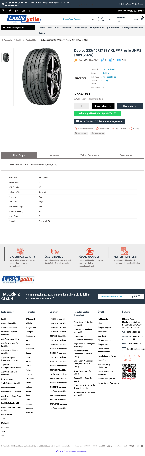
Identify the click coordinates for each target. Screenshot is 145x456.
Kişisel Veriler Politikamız (108, 383)
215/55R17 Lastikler (58, 357)
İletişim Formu (104, 344)
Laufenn (29, 404)
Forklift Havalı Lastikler (11, 391)
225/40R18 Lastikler (58, 378)
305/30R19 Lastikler (58, 399)
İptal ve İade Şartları (106, 378)
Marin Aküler (6, 414)
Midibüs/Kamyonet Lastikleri (9, 333)
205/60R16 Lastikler (58, 348)
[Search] (78, 19)
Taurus (28, 365)
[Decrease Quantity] (76, 106)
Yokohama (30, 348)
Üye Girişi (102, 336)
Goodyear (30, 331)
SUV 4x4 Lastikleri (9, 327)
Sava (28, 399)
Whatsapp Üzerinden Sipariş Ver (97, 113)
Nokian (28, 391)
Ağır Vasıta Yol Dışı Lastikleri (9, 373)
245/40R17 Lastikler (58, 374)
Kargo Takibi (103, 360)
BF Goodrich (30, 319)
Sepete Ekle (103, 105)
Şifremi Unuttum (105, 340)
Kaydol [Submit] (135, 296)
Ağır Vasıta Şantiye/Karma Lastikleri (11, 366)
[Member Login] (100, 19)
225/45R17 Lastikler (58, 365)
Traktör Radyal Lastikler (11, 383)
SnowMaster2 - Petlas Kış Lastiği (83, 324)
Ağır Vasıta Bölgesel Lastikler (9, 352)
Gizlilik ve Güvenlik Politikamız (105, 373)
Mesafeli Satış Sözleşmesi (104, 366)
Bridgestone (31, 327)
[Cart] (139, 19)
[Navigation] (18, 27)
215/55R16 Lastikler (58, 340)
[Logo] (24, 19)
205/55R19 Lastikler (58, 391)
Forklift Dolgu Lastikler (11, 403)
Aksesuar (5, 427)
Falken (28, 370)
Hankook (29, 408)
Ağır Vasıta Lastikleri (10, 338)
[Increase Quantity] (87, 106)
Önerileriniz (126, 155)
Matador (29, 387)
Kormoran (30, 378)
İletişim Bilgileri (104, 327)
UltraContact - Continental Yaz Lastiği (83, 338)
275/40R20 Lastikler (58, 404)
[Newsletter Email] (121, 296)
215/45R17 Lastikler (58, 361)
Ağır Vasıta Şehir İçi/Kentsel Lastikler (9, 359)
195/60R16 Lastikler (58, 344)
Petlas (28, 361)
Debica (106, 73)
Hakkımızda (103, 319)
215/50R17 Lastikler (58, 353)
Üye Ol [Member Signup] (103, 19)
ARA (93, 19)
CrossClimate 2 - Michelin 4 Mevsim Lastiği (84, 387)
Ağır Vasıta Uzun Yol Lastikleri (9, 345)
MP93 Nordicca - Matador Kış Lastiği (84, 394)
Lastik (3, 319)
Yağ (2, 435)
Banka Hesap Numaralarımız (104, 350)
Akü (3, 418)
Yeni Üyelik (102, 331)
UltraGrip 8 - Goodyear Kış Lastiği (83, 331)
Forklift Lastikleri (8, 387)
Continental (30, 336)
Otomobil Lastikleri (9, 323)
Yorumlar (55, 155)
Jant (3, 431)
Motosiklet (5, 423)
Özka (28, 395)
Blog (100, 323)
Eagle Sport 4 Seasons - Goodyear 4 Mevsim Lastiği (84, 363)
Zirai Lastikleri (7, 379)
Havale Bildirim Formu (107, 355)
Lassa (28, 357)
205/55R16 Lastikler (58, 336)
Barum (28, 340)
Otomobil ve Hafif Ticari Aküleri (11, 409)
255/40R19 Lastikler (58, 395)
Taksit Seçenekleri (90, 155)
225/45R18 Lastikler (58, 382)
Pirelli (28, 344)
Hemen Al (130, 105)
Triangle (29, 374)
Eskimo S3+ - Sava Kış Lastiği (83, 379)
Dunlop (28, 353)
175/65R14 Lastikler (58, 319)
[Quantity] (81, 106)
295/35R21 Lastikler (58, 408)
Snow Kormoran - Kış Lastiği (82, 372)
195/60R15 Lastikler (58, 327)
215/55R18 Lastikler (58, 387)
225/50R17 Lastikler (58, 370)
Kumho (28, 382)
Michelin (29, 323)
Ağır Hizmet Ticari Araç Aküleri (11, 397)
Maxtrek (29, 412)
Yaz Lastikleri (108, 69)
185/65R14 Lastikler (58, 323)
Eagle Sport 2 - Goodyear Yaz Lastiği (84, 345)
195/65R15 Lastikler (58, 331)
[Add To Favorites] (83, 128)
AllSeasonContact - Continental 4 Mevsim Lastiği (83, 353)
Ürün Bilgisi (19, 155)
